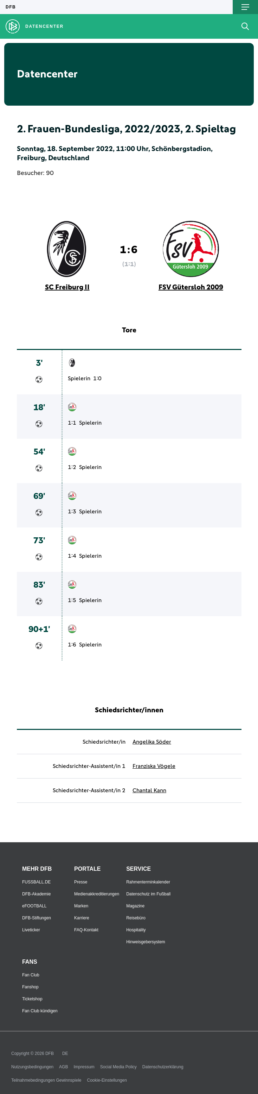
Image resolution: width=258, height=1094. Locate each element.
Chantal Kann (149, 790)
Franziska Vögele (154, 766)
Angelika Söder (152, 742)
